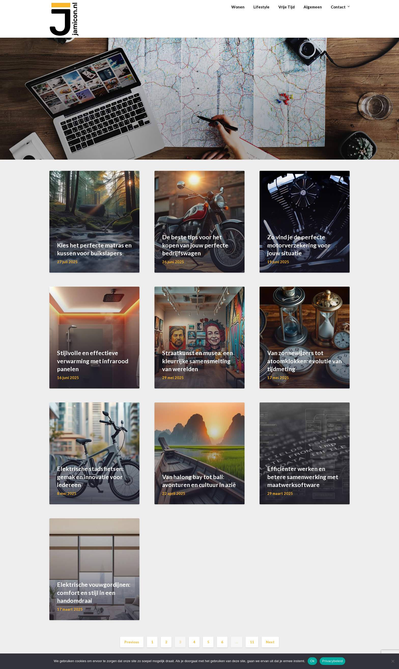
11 (252, 642)
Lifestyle (261, 7)
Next (270, 642)
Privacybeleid (332, 661)
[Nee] (392, 661)
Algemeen (313, 7)
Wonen (238, 7)
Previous (131, 642)
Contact (338, 7)
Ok (312, 661)
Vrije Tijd (286, 7)
